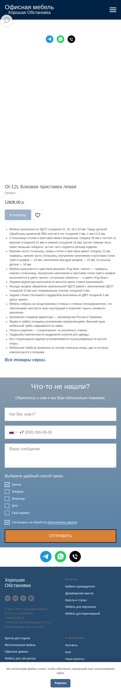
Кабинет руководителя (80, 586)
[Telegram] (49, 39)
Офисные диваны (16, 651)
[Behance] (15, 598)
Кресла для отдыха (17, 638)
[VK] (8, 598)
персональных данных (62, 522)
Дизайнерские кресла (79, 593)
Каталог (71, 579)
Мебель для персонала (80, 606)
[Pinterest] (23, 598)
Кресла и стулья (76, 600)
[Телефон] (71, 39)
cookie (42, 669)
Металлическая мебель (20, 645)
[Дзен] (31, 598)
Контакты (71, 645)
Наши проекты (74, 659)
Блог (68, 652)
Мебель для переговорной (82, 613)
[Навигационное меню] (113, 10)
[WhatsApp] (60, 39)
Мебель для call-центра (20, 658)
